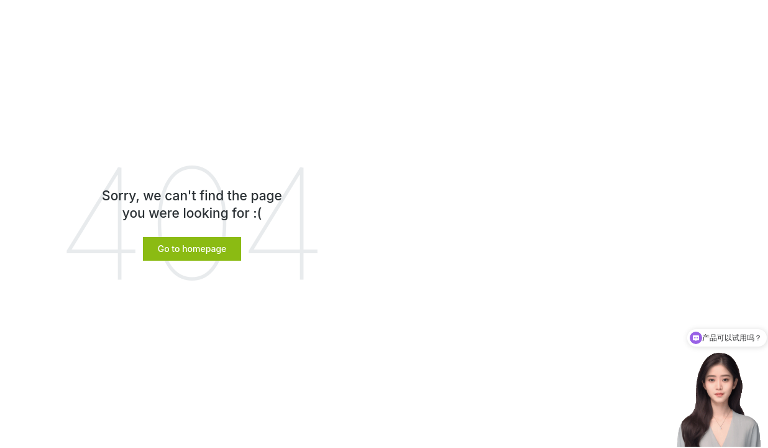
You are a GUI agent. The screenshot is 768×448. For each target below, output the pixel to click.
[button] (192, 249)
